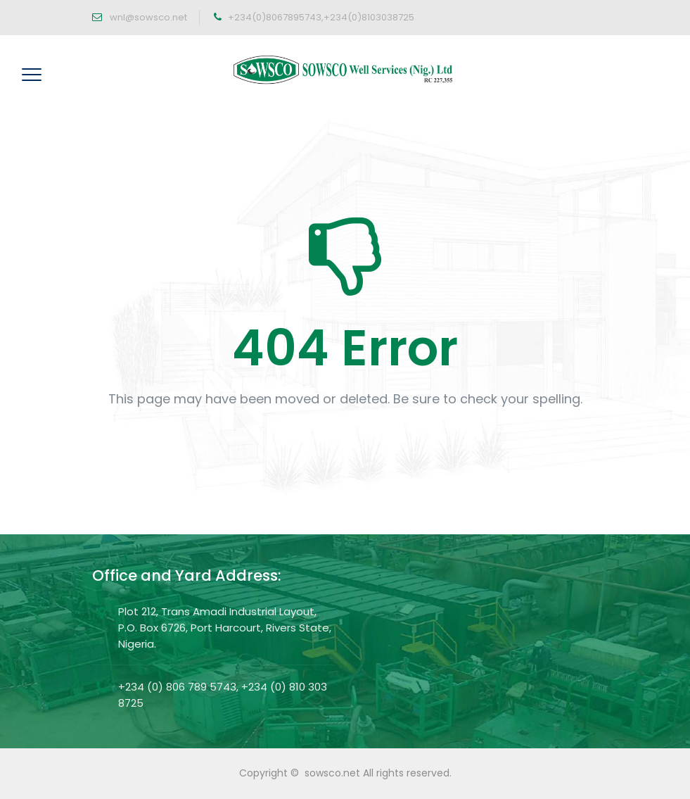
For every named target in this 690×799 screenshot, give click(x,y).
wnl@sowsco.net (147, 17)
